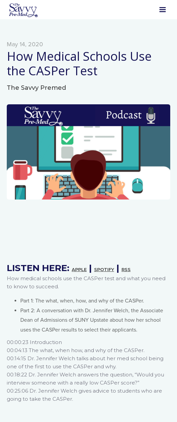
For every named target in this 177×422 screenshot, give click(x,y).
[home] (23, 9)
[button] (162, 9)
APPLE (79, 269)
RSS (126, 269)
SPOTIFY (104, 269)
